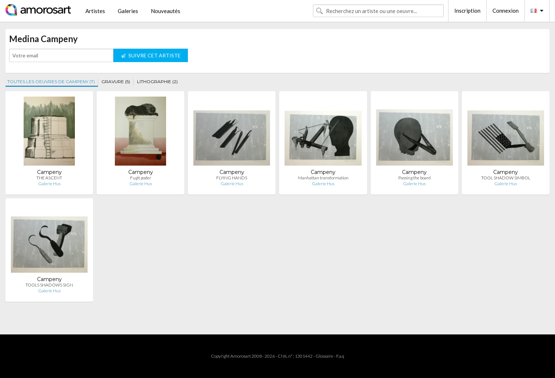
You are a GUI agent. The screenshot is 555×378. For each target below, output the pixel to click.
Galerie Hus (49, 183)
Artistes (95, 11)
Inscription (467, 10)
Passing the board (414, 177)
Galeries (128, 11)
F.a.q (340, 356)
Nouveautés (165, 11)
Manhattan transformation (323, 177)
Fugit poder (140, 177)
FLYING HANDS (231, 177)
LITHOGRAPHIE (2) (157, 81)
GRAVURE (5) (115, 81)
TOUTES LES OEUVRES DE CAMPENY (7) (51, 81)
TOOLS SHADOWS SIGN (49, 285)
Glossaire (324, 356)
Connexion (505, 10)
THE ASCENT (49, 177)
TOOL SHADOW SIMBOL (505, 177)
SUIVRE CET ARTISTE (151, 55)
